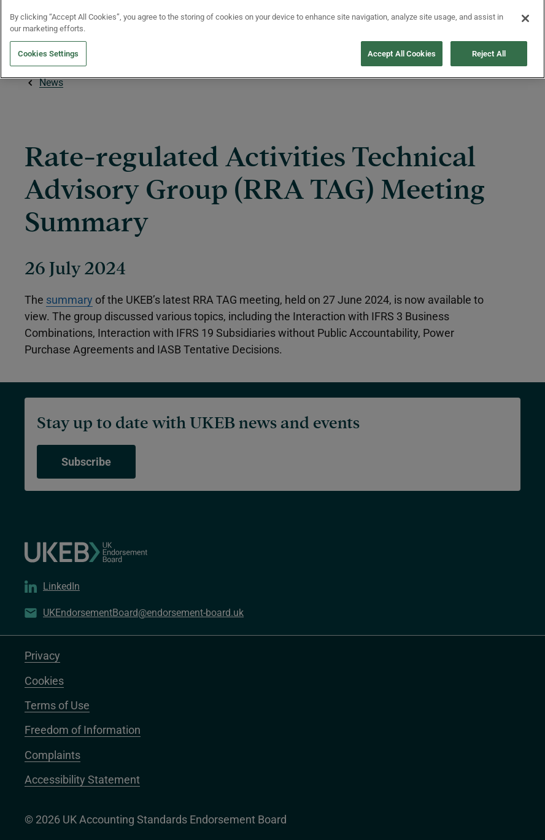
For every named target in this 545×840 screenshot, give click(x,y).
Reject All (489, 46)
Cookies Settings (48, 46)
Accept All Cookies (402, 46)
